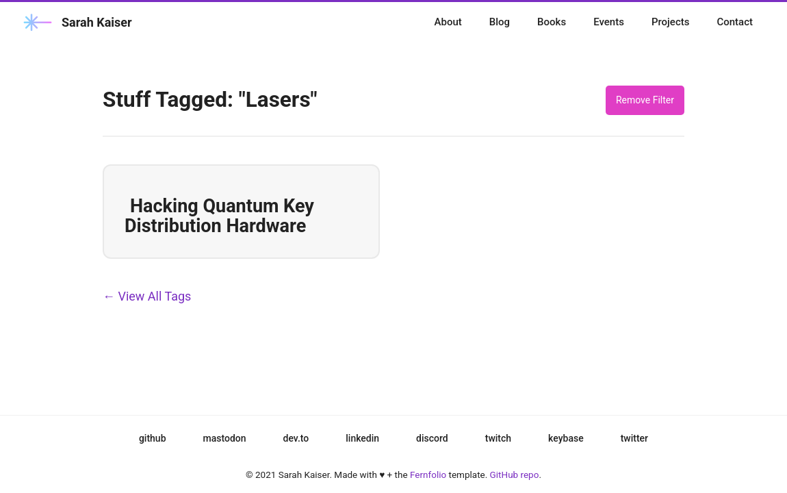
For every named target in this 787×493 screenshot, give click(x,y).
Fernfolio (428, 474)
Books (551, 22)
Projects (670, 22)
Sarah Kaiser (76, 22)
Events (608, 22)
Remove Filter (645, 99)
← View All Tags (147, 296)
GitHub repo (514, 474)
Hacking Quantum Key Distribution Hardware (219, 216)
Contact (735, 22)
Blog (499, 22)
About (448, 22)
